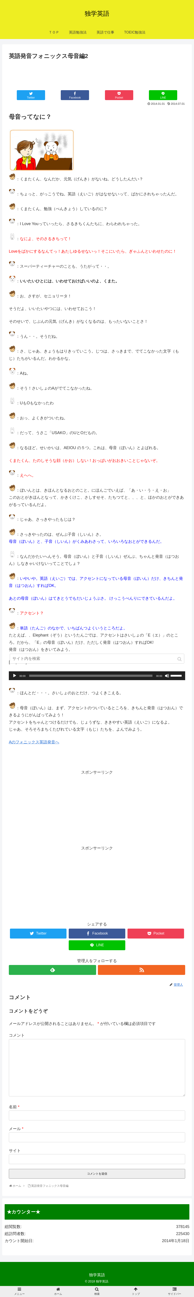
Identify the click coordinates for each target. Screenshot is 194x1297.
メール (16, 1129)
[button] (180, 659)
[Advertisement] (97, 73)
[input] (97, 659)
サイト (15, 1150)
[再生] (14, 676)
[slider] (91, 676)
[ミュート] (167, 676)
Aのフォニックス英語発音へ (34, 742)
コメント (17, 1035)
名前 (14, 1107)
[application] (97, 675)
